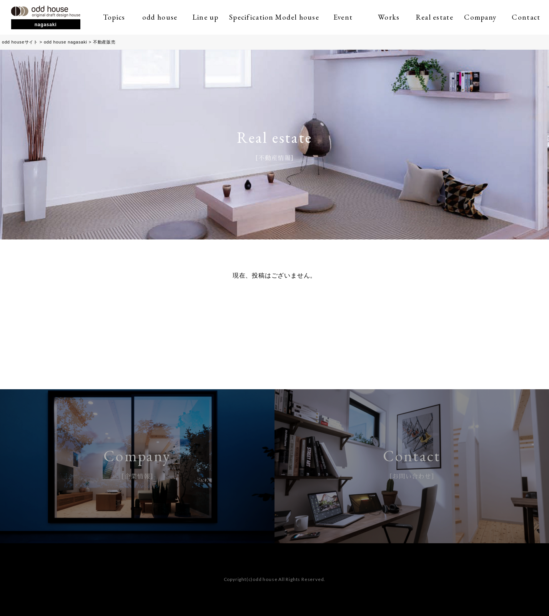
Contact (526, 17)
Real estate (434, 17)
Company (480, 17)
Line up (206, 17)
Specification (251, 17)
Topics (114, 17)
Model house (297, 17)
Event (343, 17)
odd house (160, 17)
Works (388, 17)
